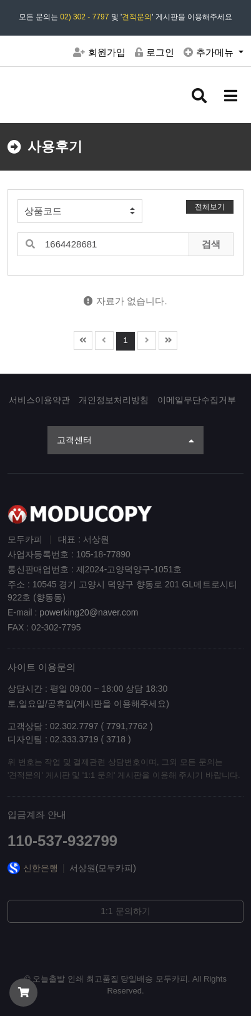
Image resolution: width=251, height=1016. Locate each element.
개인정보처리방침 (114, 400)
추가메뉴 (210, 52)
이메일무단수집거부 (196, 400)
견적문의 (137, 16)
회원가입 (99, 52)
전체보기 (210, 206)
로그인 (154, 52)
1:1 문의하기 (125, 911)
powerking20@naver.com (88, 612)
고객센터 (125, 441)
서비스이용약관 (39, 400)
